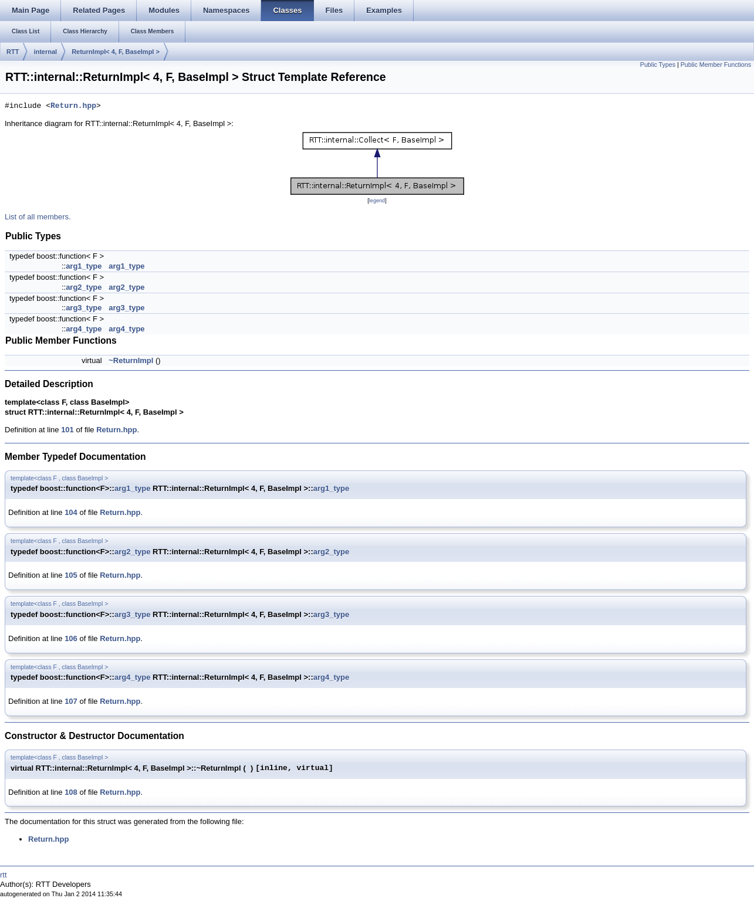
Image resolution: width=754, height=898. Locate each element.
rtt (3, 874)
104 (71, 512)
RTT (12, 51)
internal (45, 51)
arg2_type (84, 287)
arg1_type (84, 266)
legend (377, 201)
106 (71, 638)
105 (71, 575)
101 (67, 429)
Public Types (657, 64)
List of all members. (38, 216)
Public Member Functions (716, 64)
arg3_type (84, 307)
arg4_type (84, 328)
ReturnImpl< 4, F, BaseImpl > (116, 51)
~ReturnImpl (131, 360)
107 (71, 701)
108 (71, 792)
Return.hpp (73, 106)
